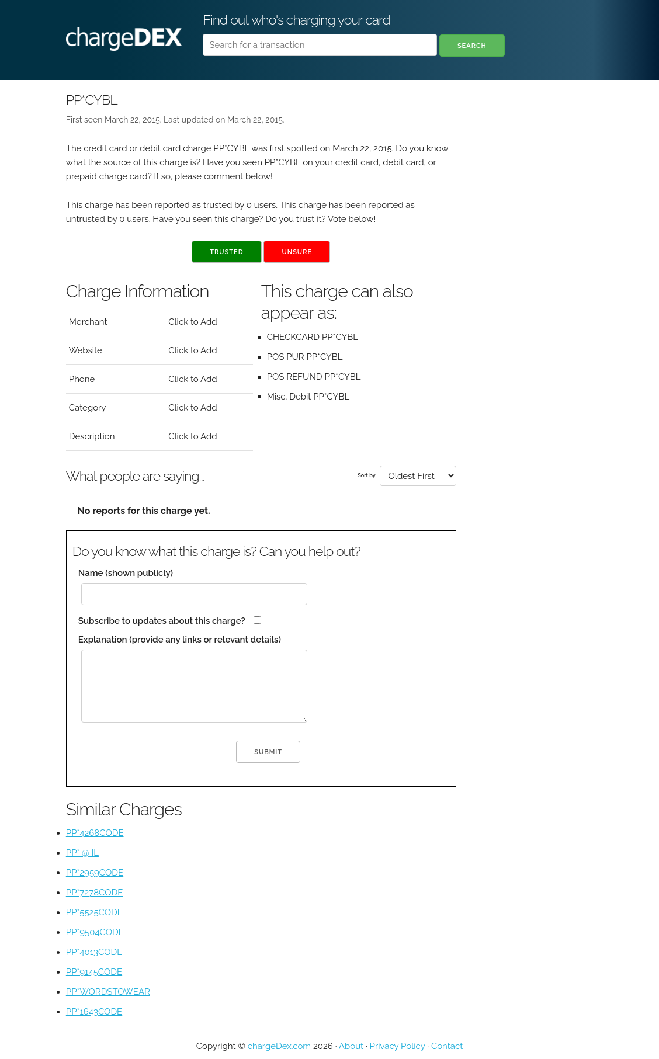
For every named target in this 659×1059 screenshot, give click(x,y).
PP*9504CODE (95, 932)
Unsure (297, 252)
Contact (447, 1046)
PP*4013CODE (94, 952)
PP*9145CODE (94, 972)
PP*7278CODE (94, 892)
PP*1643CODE (94, 1011)
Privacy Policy (397, 1046)
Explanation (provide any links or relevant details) (179, 639)
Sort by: (367, 475)
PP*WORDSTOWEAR (108, 992)
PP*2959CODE (94, 872)
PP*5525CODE (94, 912)
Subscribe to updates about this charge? (161, 621)
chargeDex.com (279, 1046)
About (351, 1046)
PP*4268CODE (95, 833)
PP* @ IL (82, 853)
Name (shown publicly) (125, 573)
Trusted (226, 252)
